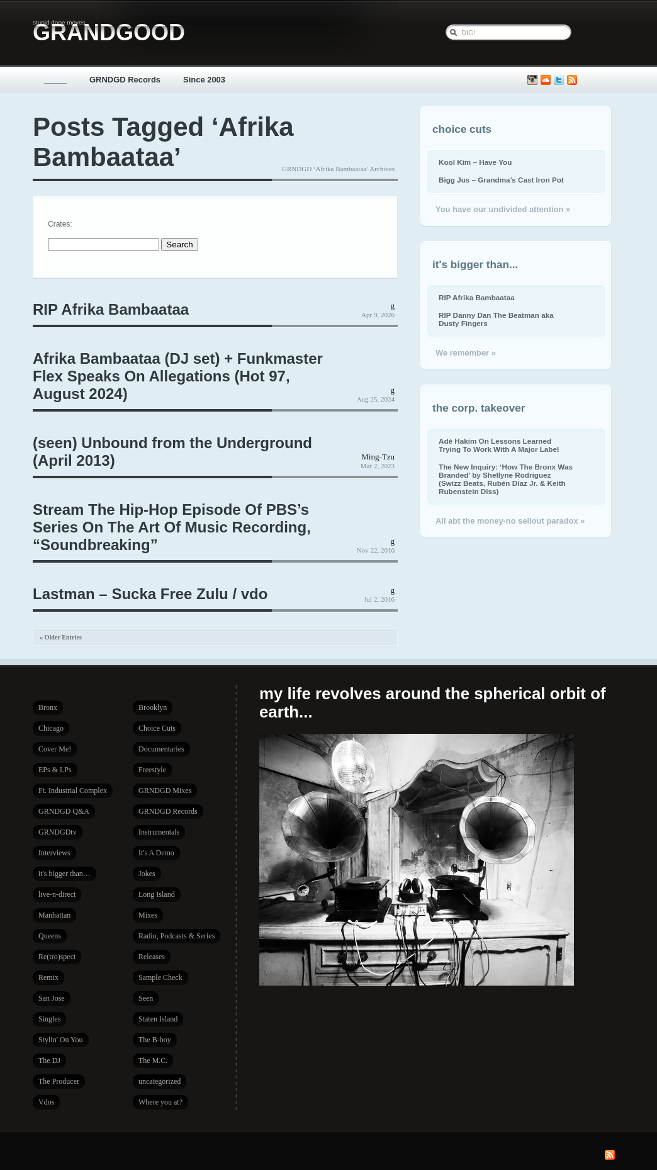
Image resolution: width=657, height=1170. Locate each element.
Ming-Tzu (378, 456)
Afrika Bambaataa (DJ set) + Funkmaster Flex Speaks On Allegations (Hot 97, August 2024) (178, 376)
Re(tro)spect (57, 956)
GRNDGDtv (57, 832)
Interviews (54, 852)
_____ (55, 79)
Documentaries (161, 749)
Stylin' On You (60, 1039)
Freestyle (152, 769)
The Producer (58, 1081)
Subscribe (572, 80)
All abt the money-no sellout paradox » (510, 521)
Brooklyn (152, 707)
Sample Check (160, 977)
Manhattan (54, 915)
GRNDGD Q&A (63, 811)
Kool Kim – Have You (475, 162)
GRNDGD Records (124, 79)
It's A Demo (156, 852)
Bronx (47, 707)
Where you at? (160, 1102)
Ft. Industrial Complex (72, 790)
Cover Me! (54, 749)
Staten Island (157, 1019)
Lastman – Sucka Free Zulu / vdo (150, 593)
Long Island (156, 894)
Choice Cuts (157, 728)
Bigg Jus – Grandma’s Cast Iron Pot (501, 180)
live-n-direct (57, 894)
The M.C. (152, 1060)
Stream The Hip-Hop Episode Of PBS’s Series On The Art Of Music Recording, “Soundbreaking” (172, 527)
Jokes (146, 873)
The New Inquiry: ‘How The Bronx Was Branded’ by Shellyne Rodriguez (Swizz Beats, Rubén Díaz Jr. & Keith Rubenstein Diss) (506, 479)
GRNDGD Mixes (164, 790)
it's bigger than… (64, 873)
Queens (49, 935)
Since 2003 (204, 79)
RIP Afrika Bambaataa (111, 309)
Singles (49, 1019)
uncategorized (159, 1081)
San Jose (51, 998)
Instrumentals (158, 832)
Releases (151, 956)
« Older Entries (61, 637)
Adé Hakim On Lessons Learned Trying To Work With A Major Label (499, 445)
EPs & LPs (55, 769)
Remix (48, 977)
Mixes (147, 915)
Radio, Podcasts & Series (176, 935)
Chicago (51, 728)
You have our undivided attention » (502, 209)
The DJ (49, 1060)
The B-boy (154, 1039)
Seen (145, 998)
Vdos (46, 1102)
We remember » (465, 352)
